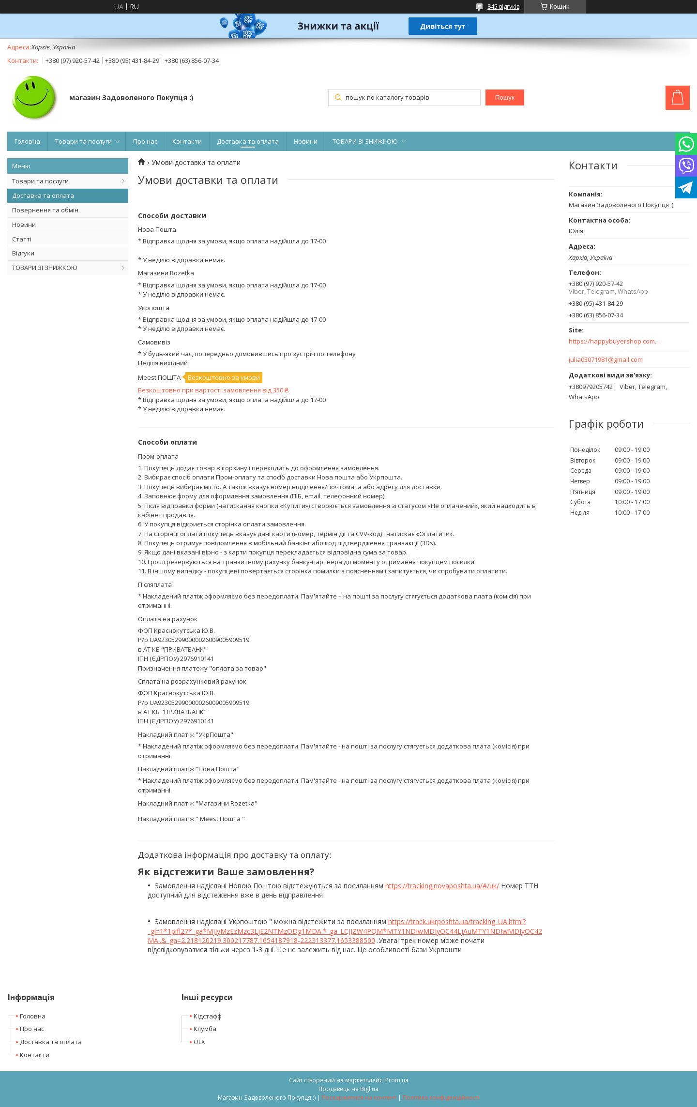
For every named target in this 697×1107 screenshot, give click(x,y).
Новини (306, 141)
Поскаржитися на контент (359, 1097)
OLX (199, 1041)
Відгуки (23, 253)
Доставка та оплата (248, 141)
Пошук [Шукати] (505, 97)
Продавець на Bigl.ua (348, 1089)
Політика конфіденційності (441, 1097)
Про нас (145, 141)
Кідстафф (208, 1016)
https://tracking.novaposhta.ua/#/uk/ (442, 885)
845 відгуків (503, 6)
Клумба (205, 1028)
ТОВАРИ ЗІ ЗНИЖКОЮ (365, 141)
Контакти (187, 141)
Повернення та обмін (45, 210)
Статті (21, 239)
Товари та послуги (83, 141)
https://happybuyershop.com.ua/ (616, 341)
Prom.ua (397, 1080)
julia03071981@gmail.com (606, 360)
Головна (27, 141)
